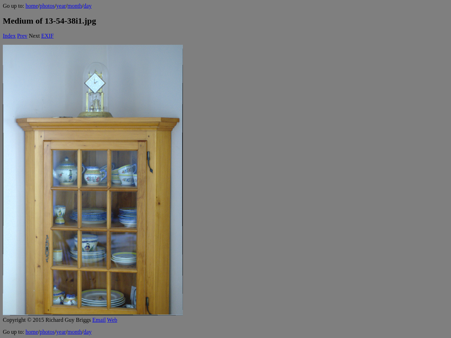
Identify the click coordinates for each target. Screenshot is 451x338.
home (31, 6)
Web (112, 320)
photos (47, 6)
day (88, 6)
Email (99, 320)
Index (9, 36)
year (61, 6)
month (75, 6)
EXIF (47, 36)
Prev (22, 36)
